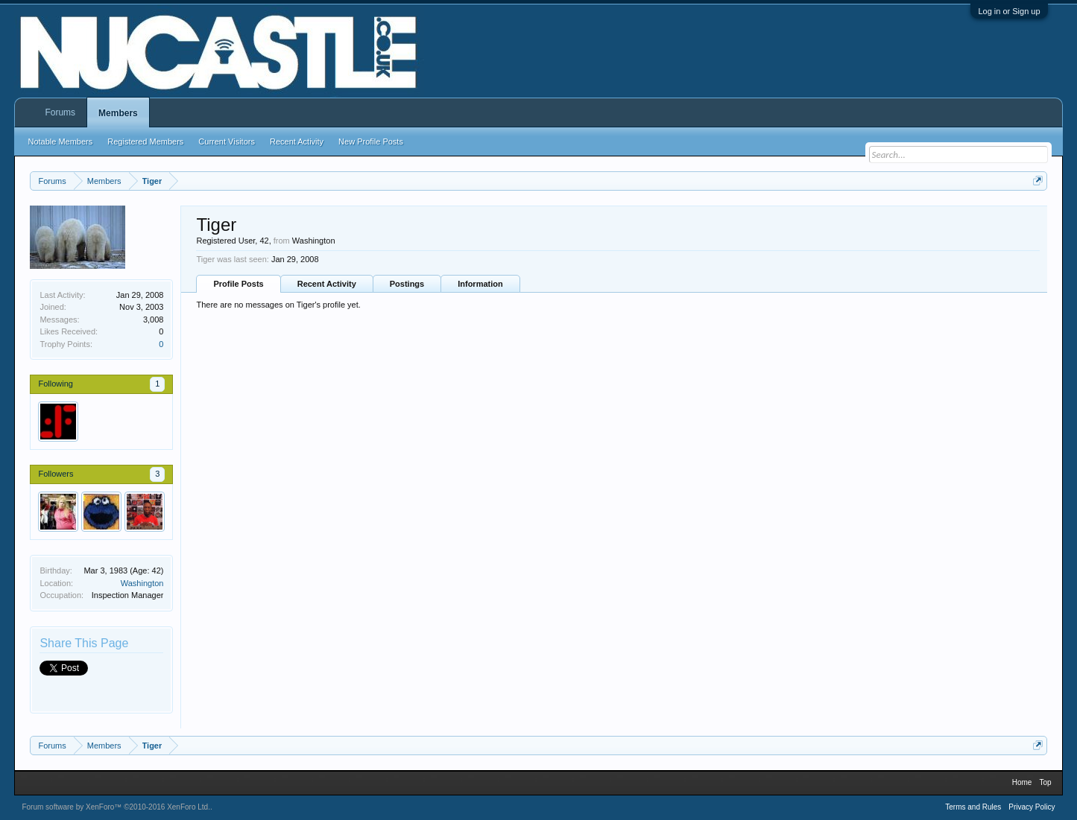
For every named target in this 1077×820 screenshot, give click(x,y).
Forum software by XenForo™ (116, 807)
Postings (407, 283)
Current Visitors (226, 141)
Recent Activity (326, 283)
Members (118, 113)
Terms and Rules (973, 807)
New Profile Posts (370, 141)
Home (1022, 782)
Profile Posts (238, 283)
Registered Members (145, 141)
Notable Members (60, 141)
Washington (142, 583)
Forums (60, 112)
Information (480, 283)
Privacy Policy (1031, 807)
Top (1045, 782)
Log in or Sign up (1009, 11)
